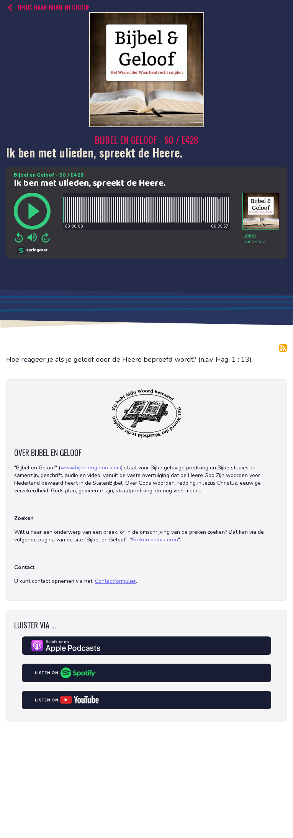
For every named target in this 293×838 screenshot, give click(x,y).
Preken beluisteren (155, 539)
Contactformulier (115, 581)
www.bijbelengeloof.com (91, 467)
